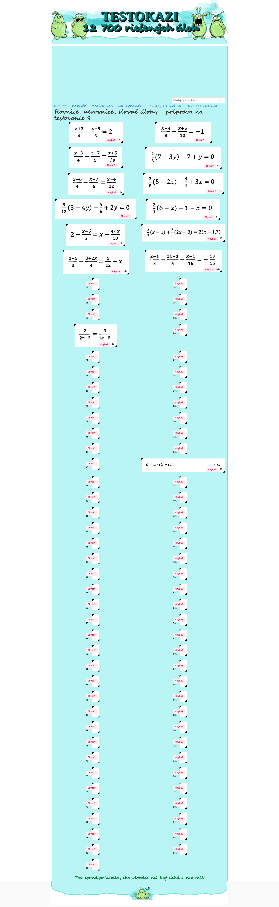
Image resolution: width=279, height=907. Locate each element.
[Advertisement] (139, 71)
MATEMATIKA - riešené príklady (117, 106)
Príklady (79, 106)
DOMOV (60, 106)
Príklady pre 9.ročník (164, 106)
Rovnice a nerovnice (202, 106)
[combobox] (198, 100)
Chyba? (111, 140)
